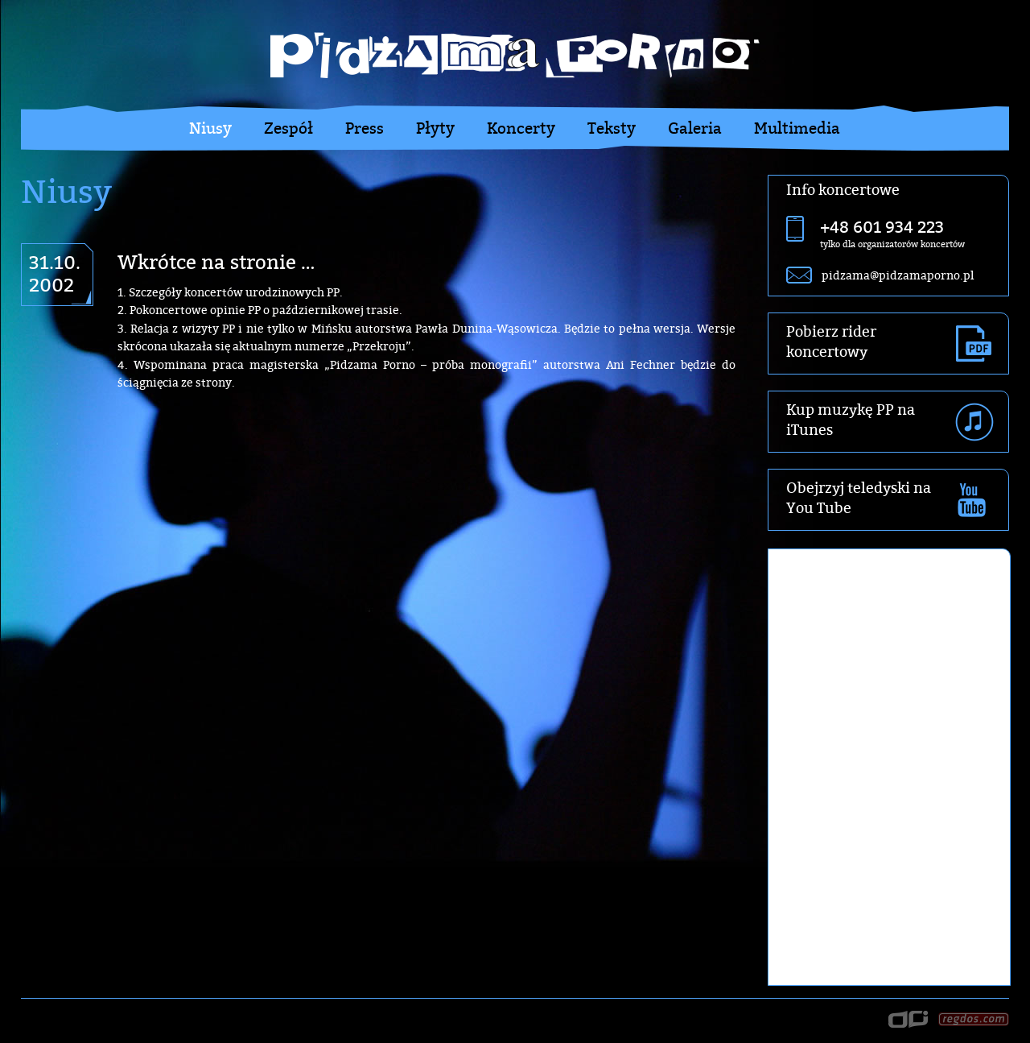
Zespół (288, 128)
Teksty (611, 128)
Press (364, 128)
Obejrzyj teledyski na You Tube (858, 498)
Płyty (435, 128)
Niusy (210, 128)
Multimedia (797, 128)
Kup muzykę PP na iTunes (850, 419)
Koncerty (521, 128)
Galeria (695, 128)
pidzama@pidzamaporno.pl (898, 275)
